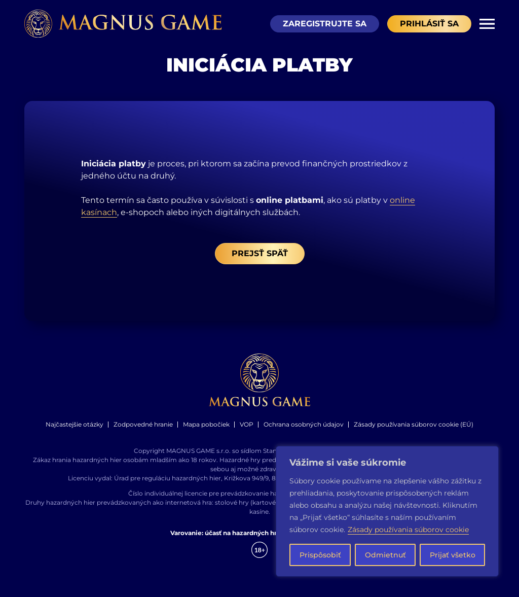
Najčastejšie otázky (74, 431)
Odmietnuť (385, 554)
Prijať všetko (452, 554)
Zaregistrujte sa (324, 24)
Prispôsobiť (320, 554)
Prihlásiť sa (429, 24)
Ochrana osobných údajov (304, 431)
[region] (387, 511)
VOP (246, 431)
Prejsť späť (260, 260)
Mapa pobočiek (206, 431)
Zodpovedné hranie (143, 431)
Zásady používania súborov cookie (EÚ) (413, 431)
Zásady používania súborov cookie (408, 529)
